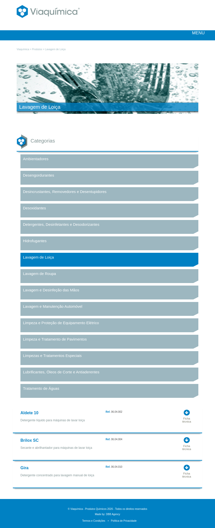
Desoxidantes (34, 208)
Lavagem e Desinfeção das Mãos (51, 290)
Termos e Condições (93, 520)
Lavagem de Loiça (38, 257)
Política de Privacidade (122, 520)
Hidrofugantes (34, 241)
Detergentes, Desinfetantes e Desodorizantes (61, 224)
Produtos (37, 49)
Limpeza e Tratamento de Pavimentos (55, 339)
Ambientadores (35, 159)
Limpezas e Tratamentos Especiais (52, 355)
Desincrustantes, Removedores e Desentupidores (64, 191)
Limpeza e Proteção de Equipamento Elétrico (61, 323)
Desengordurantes (38, 175)
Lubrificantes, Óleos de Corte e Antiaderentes (61, 372)
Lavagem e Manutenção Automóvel (52, 306)
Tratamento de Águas (41, 388)
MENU (195, 33)
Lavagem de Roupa (39, 273)
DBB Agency (113, 514)
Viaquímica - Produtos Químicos (48, 14)
